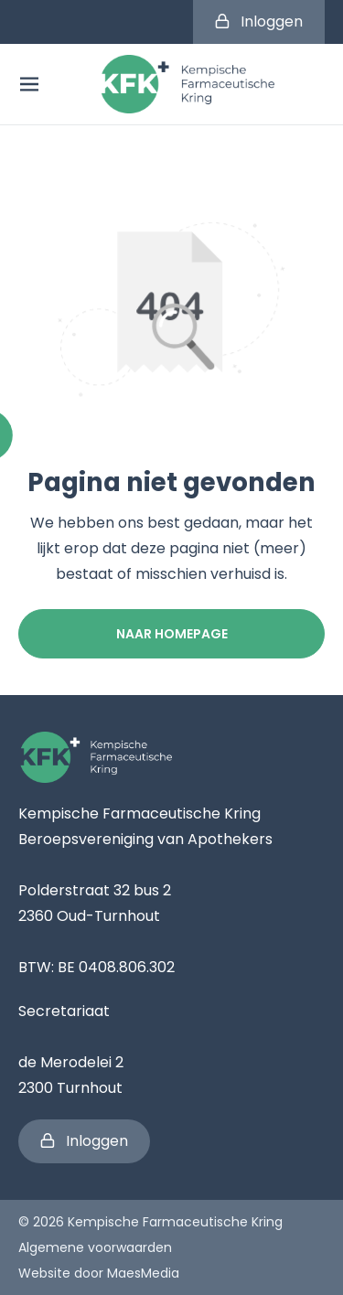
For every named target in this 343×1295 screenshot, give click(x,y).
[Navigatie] (29, 84)
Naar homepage (172, 634)
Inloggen (259, 21)
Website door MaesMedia (98, 1273)
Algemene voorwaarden (95, 1247)
